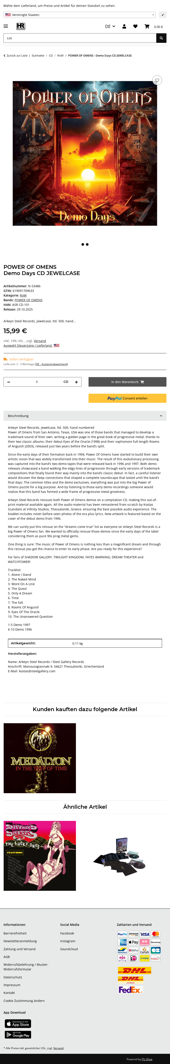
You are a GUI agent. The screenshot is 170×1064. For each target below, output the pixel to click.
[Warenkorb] (153, 26)
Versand (40, 341)
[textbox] (79, 15)
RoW (23, 295)
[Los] (80, 38)
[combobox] (79, 15)
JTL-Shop (147, 1059)
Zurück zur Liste (17, 55)
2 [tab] (87, 244)
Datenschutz (13, 977)
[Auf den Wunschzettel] (157, 80)
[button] (124, 26)
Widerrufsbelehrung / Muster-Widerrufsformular (26, 966)
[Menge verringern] (9, 381)
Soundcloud (69, 949)
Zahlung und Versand (20, 949)
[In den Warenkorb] (7, 69)
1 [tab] (82, 244)
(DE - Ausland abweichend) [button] (51, 364)
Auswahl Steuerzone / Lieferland (31, 345)
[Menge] (36, 381)
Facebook (67, 933)
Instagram (67, 941)
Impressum (12, 985)
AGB (7, 957)
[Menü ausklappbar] (6, 24)
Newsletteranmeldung (20, 941)
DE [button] (108, 26)
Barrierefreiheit (15, 933)
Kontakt (9, 993)
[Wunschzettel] (135, 26)
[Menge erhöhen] (76, 381)
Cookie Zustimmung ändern (24, 1001)
